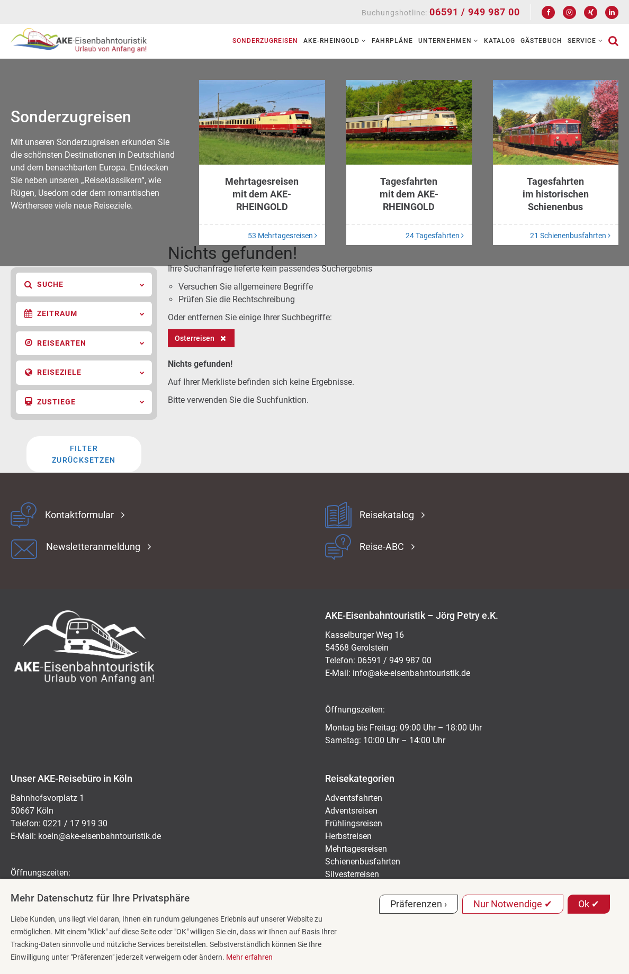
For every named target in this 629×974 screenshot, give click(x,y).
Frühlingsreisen (353, 823)
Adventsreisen (351, 811)
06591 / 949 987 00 (474, 11)
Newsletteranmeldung (93, 546)
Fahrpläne (392, 40)
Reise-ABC (382, 546)
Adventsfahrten (353, 798)
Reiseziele (85, 373)
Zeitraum (85, 314)
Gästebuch (541, 40)
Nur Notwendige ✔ (512, 903)
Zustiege (85, 402)
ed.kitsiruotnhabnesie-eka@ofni (411, 673)
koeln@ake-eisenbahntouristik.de (99, 836)
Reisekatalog (387, 515)
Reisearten (85, 343)
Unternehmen (448, 40)
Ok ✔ (588, 903)
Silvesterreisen (352, 874)
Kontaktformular (79, 515)
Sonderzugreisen (265, 40)
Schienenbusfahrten (362, 861)
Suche (85, 285)
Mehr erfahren (249, 957)
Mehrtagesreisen (356, 849)
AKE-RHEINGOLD (334, 40)
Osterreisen (194, 338)
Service (585, 40)
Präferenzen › (418, 903)
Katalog (499, 40)
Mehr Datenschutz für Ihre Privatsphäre (100, 898)
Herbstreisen (348, 836)
